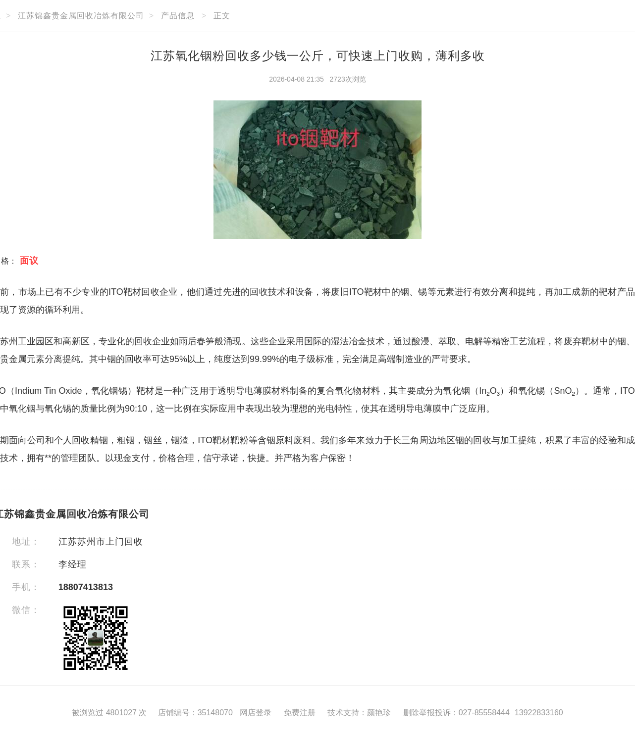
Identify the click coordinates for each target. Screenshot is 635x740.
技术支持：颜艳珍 (359, 712)
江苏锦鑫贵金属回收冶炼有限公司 (81, 15)
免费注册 (300, 712)
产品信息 (178, 15)
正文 (221, 15)
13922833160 (539, 712)
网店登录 (255, 712)
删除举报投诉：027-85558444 (456, 712)
